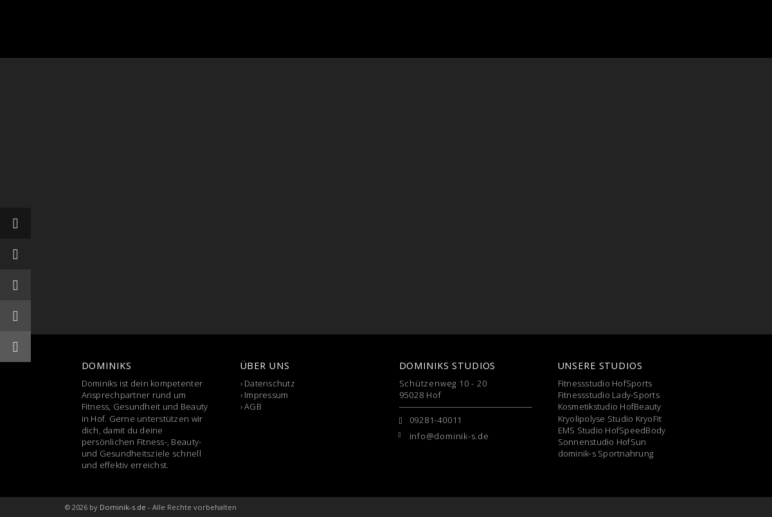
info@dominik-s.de (449, 436)
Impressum (266, 395)
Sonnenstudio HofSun (602, 442)
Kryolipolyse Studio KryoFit (610, 418)
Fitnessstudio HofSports (605, 383)
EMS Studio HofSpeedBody (612, 430)
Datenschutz (269, 383)
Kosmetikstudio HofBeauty (609, 406)
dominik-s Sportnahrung (606, 453)
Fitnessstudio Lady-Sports (609, 395)
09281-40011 (436, 420)
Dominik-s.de (123, 507)
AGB (253, 406)
